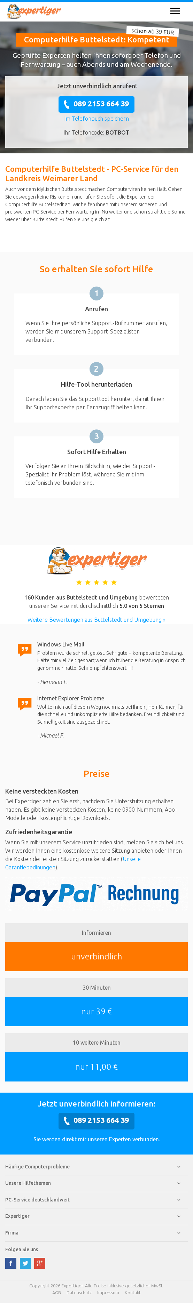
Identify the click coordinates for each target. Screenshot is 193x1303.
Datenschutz (79, 1292)
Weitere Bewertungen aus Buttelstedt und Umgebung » (96, 620)
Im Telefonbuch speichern (96, 118)
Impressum (108, 1292)
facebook (10, 1263)
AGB (56, 1292)
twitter (25, 1263)
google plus (39, 1263)
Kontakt (133, 1292)
